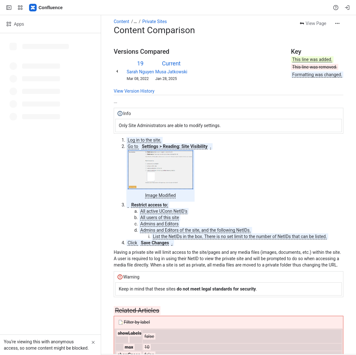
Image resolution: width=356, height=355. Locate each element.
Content (121, 21)
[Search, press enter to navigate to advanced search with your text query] (177, 8)
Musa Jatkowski (171, 71)
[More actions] (337, 23)
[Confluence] (46, 8)
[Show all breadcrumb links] (135, 21)
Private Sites (154, 21)
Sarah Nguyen (140, 71)
